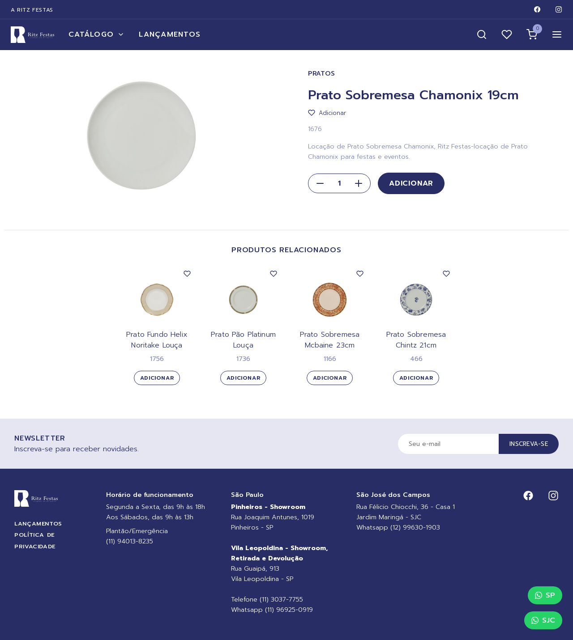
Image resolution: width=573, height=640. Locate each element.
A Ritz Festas (32, 10)
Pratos (321, 73)
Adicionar (411, 183)
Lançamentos (170, 34)
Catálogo (96, 34)
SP (545, 595)
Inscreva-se (528, 444)
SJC (543, 620)
